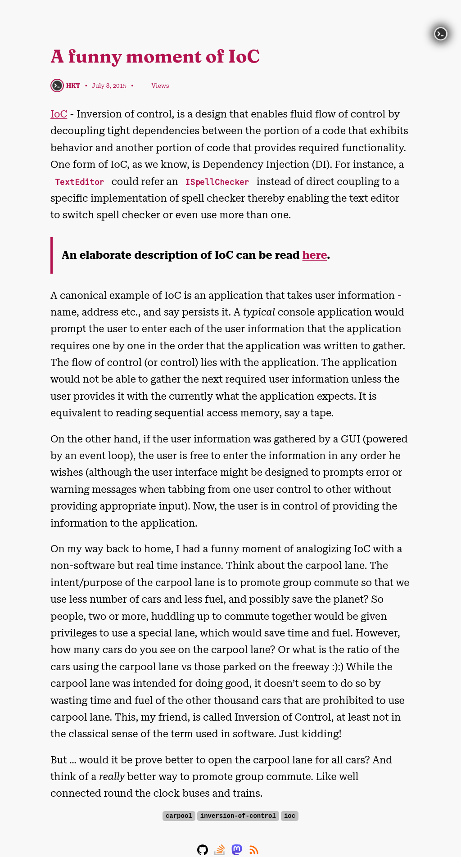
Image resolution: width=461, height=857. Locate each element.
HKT (73, 85)
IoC (58, 114)
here (315, 255)
